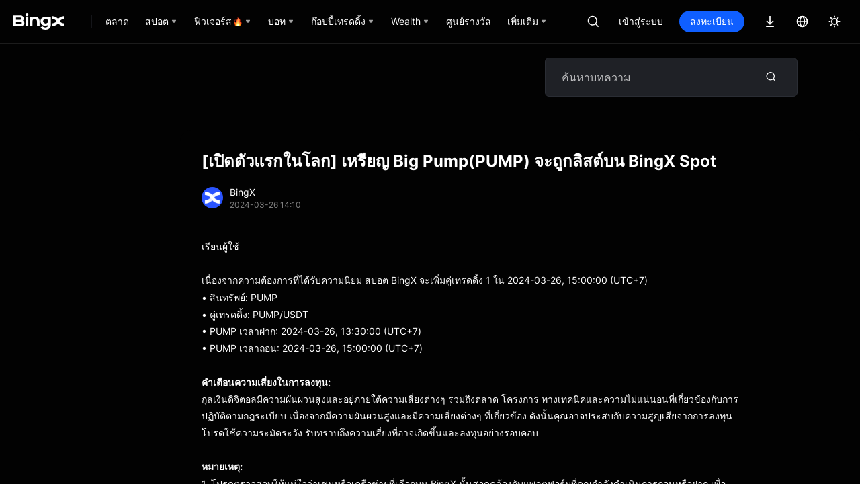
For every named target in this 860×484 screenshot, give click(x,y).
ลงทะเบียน (712, 21)
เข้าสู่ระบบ (641, 21)
